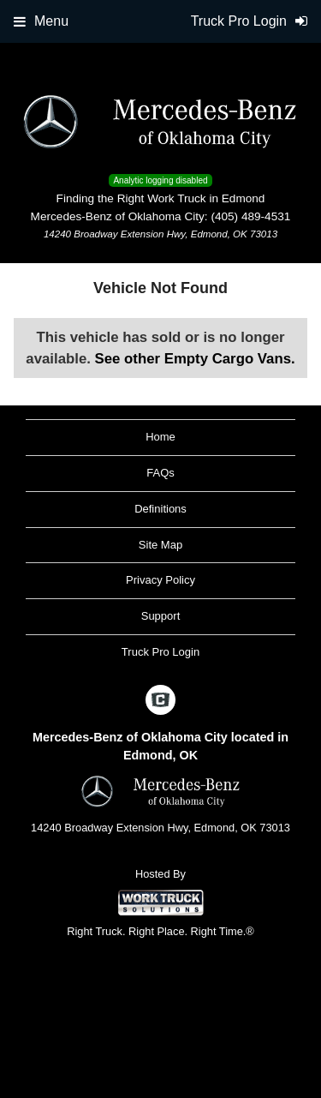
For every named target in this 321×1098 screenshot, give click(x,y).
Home (160, 436)
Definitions (160, 508)
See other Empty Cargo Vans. (195, 359)
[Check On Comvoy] (160, 701)
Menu (41, 21)
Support (161, 615)
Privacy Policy (160, 579)
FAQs (160, 472)
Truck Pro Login (160, 651)
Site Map (160, 544)
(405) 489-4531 (250, 216)
